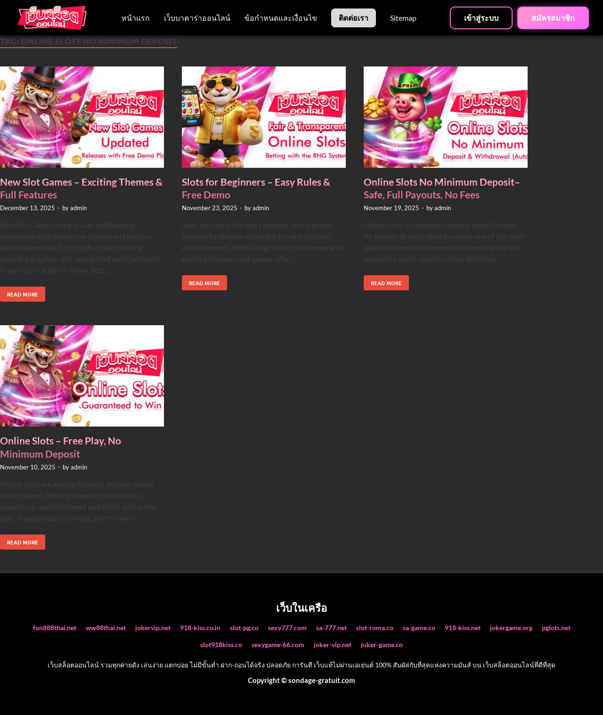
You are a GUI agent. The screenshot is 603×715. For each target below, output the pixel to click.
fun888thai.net (54, 628)
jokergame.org (511, 628)
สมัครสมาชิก (553, 18)
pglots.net (556, 628)
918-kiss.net (463, 628)
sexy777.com (287, 628)
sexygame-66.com (278, 645)
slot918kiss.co (221, 645)
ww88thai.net (106, 628)
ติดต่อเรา (353, 17)
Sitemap (403, 17)
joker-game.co (382, 645)
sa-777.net (331, 628)
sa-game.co (419, 628)
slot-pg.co (244, 628)
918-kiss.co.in (200, 628)
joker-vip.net (332, 645)
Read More (19, 292)
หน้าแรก (136, 17)
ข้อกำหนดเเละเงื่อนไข (280, 17)
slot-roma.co (374, 628)
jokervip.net (153, 628)
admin (78, 208)
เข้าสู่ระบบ (481, 18)
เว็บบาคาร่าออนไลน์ (197, 17)
